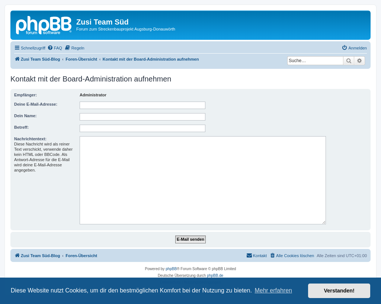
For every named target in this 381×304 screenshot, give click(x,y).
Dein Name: (25, 115)
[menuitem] (54, 48)
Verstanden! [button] (339, 291)
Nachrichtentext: (30, 139)
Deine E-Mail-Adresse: (35, 104)
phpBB (171, 269)
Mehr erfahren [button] (273, 290)
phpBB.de (215, 275)
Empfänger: (25, 95)
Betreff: (21, 127)
